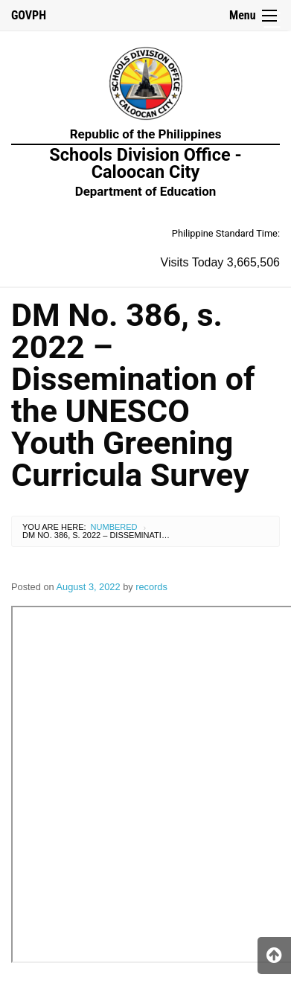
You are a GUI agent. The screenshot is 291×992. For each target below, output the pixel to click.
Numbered (114, 526)
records (151, 586)
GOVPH (28, 15)
